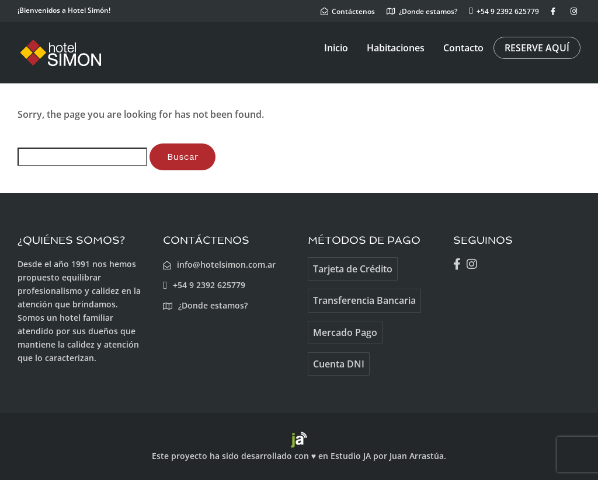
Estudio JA (351, 455)
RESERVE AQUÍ (537, 48)
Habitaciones (396, 47)
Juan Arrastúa (417, 455)
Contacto (463, 47)
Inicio (336, 47)
